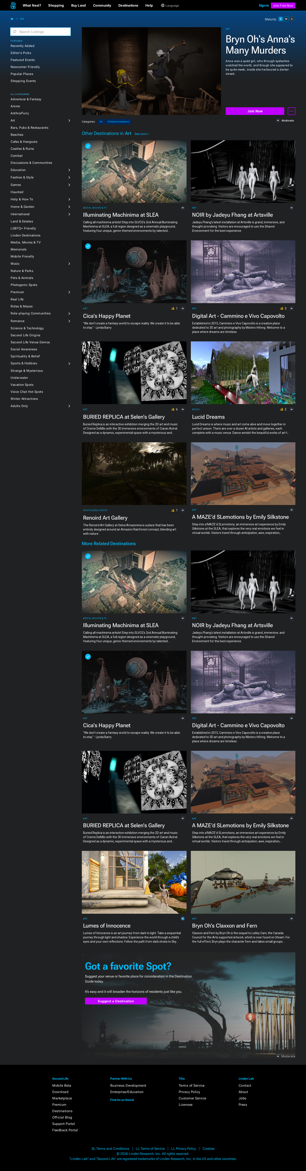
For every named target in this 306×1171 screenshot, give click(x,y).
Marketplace (62, 1098)
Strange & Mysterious (27, 371)
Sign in (264, 5)
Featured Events (23, 60)
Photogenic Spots (24, 285)
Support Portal (63, 1124)
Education (18, 170)
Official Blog (62, 1117)
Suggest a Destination (116, 1001)
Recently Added (22, 46)
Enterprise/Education (127, 1092)
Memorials (19, 249)
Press (243, 1105)
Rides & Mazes (22, 306)
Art (22, 18)
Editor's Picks (21, 53)
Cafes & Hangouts (24, 142)
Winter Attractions (24, 399)
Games (16, 185)
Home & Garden (22, 207)
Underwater (19, 378)
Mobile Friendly (22, 256)
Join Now (254, 111)
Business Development (128, 1085)
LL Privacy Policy (183, 1149)
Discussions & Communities (31, 163)
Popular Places (22, 74)
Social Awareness (24, 349)
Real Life (17, 299)
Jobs (242, 1098)
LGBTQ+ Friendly (23, 228)
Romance (18, 321)
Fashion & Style (22, 177)
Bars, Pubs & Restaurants (29, 128)
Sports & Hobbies (24, 363)
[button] (32, 5)
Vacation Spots (22, 385)
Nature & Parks (22, 271)
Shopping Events (23, 81)
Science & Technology (27, 328)
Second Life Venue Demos (30, 342)
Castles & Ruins (22, 149)
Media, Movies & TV (26, 242)
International (20, 214)
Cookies (209, 1149)
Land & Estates (22, 221)
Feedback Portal (65, 1130)
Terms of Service (192, 1085)
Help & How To (22, 199)
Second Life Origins (25, 335)
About (243, 1092)
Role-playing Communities (31, 313)
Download (60, 1092)
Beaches (17, 135)
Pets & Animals (22, 278)
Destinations (62, 1111)
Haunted (17, 192)
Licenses (186, 1105)
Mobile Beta (61, 1085)
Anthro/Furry (20, 113)
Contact (245, 1085)
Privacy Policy (189, 1092)
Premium (17, 292)
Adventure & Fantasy (26, 99)
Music (15, 264)
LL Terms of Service (150, 1149)
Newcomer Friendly (25, 67)
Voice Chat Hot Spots (27, 392)
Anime (15, 106)
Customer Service (192, 1098)
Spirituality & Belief (25, 356)
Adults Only (19, 406)
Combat (17, 156)
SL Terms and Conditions (110, 1149)
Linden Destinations (26, 235)
